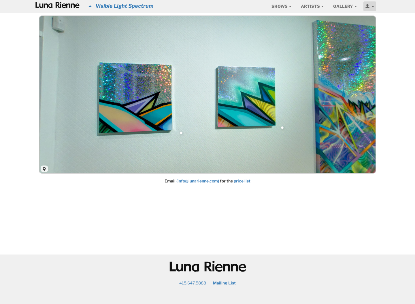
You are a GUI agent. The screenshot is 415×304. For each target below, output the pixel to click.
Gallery (345, 6)
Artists (312, 6)
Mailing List (224, 282)
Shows (281, 6)
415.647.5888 (192, 282)
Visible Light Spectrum (121, 6)
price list (242, 180)
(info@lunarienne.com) (197, 180)
